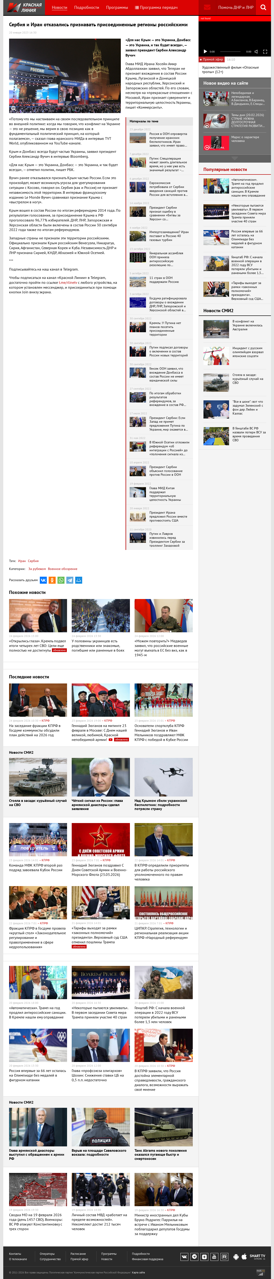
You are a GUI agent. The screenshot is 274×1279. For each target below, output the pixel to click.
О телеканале (18, 1259)
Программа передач (156, 7)
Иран (22, 561)
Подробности (86, 7)
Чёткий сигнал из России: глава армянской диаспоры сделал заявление (97, 805)
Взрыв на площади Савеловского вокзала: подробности (99, 1153)
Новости (59, 7)
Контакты (15, 1253)
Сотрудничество (50, 1259)
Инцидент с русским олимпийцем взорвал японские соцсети (248, 352)
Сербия (33, 561)
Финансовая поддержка (147, 1259)
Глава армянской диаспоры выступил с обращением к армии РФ (36, 1155)
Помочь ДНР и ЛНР (236, 7)
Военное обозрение (62, 569)
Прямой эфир (79, 1259)
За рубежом (37, 569)
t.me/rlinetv (68, 282)
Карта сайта (138, 1272)
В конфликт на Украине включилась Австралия (248, 325)
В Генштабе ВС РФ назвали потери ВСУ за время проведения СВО (249, 434)
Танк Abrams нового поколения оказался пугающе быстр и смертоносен (161, 1155)
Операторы (47, 1253)
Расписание (78, 1253)
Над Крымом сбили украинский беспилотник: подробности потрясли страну (161, 805)
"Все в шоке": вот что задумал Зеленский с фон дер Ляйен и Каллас (248, 407)
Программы (117, 7)
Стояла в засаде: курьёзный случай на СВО (38, 803)
